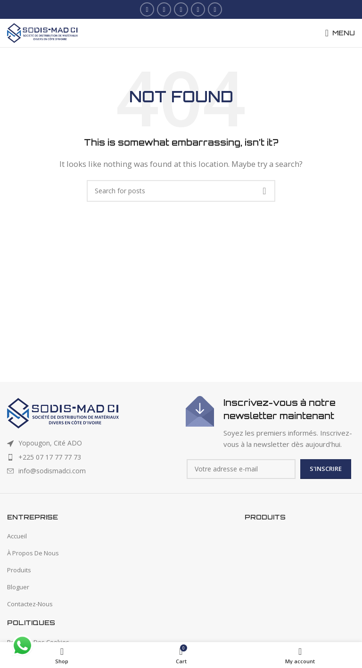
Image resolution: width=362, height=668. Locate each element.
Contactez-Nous (30, 604)
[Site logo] (42, 32)
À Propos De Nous (33, 553)
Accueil (17, 536)
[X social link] (164, 9)
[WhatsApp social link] (215, 9)
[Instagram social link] (181, 9)
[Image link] (63, 412)
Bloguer (18, 587)
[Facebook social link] (147, 9)
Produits (19, 570)
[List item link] (91, 457)
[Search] (181, 191)
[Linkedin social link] (198, 9)
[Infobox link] (270, 423)
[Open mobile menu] (340, 33)
